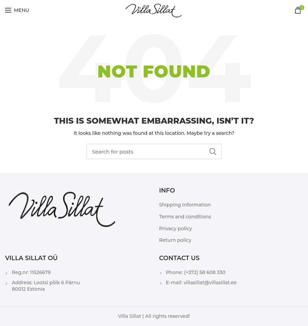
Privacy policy (175, 228)
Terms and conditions (185, 217)
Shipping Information (185, 205)
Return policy (175, 240)
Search (212, 151)
